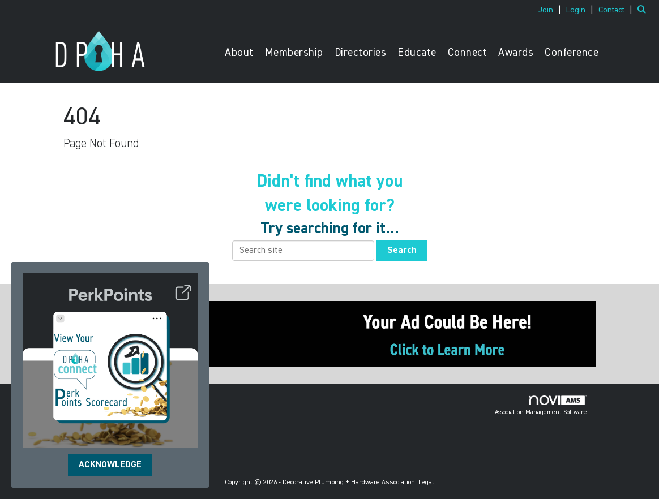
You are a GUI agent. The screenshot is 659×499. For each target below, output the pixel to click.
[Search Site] (644, 10)
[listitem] (551, 10)
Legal (426, 482)
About (239, 53)
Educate (417, 53)
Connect (467, 53)
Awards (515, 53)
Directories (361, 53)
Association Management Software (541, 405)
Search (402, 250)
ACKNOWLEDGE (110, 465)
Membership (294, 53)
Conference (571, 53)
